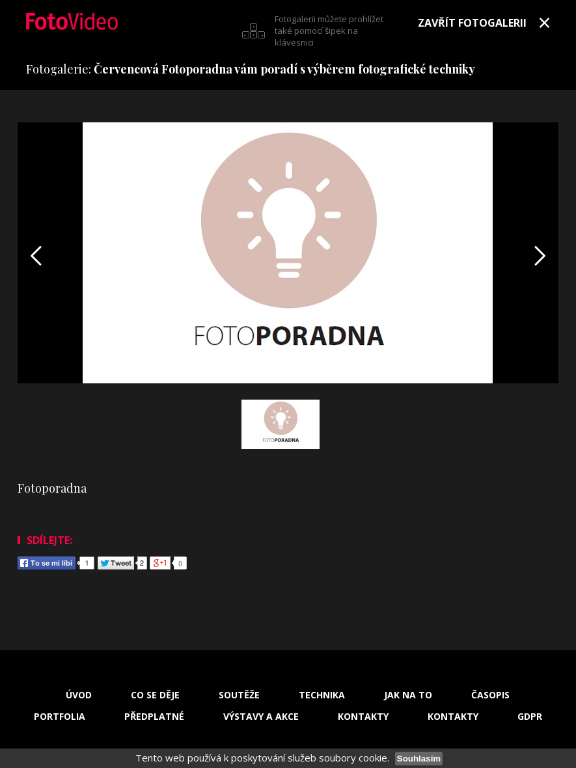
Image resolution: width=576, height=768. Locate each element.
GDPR (529, 716)
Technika (322, 695)
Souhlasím (419, 758)
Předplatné (154, 716)
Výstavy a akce (261, 716)
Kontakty (363, 716)
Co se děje (155, 695)
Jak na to (408, 695)
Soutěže (239, 695)
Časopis (490, 695)
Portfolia (59, 716)
